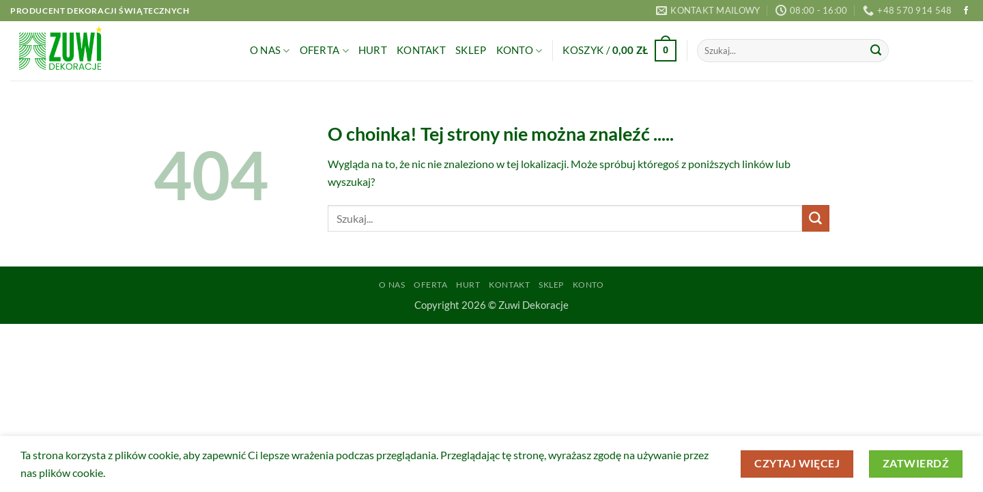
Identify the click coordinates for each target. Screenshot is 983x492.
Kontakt (421, 50)
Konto (519, 50)
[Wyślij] (875, 50)
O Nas (270, 50)
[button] (619, 51)
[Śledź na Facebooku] (966, 11)
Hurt (372, 50)
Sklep (470, 50)
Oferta (324, 50)
